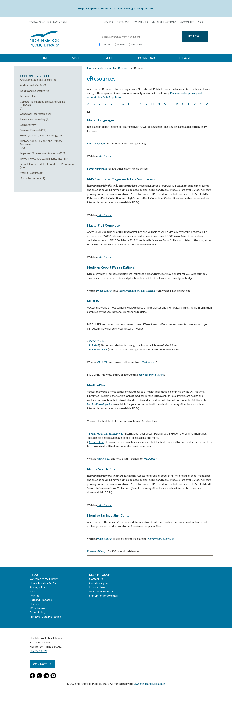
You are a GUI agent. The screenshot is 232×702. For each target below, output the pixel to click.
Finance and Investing (33, 119)
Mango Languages (100, 120)
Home (91, 68)
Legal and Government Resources (40, 153)
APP (200, 22)
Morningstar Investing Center (109, 515)
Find (99, 68)
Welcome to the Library (44, 578)
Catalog (123, 22)
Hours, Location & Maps (44, 583)
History (34, 604)
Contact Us (96, 578)
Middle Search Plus (101, 469)
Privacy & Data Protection (45, 616)
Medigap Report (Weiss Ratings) (111, 267)
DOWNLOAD (146, 58)
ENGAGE (184, 58)
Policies (34, 595)
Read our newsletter (101, 591)
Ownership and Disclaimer (149, 683)
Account (187, 22)
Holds (108, 22)
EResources (123, 68)
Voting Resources (30, 172)
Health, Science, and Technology (39, 135)
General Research (30, 130)
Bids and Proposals (41, 599)
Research (109, 68)
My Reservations (164, 22)
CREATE (108, 58)
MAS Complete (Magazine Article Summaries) (121, 179)
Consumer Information (33, 113)
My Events (140, 22)
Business (25, 96)
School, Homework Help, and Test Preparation (47, 163)
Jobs (32, 591)
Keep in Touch (99, 574)
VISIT (75, 58)
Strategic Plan (38, 587)
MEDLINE (94, 301)
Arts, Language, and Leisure (36, 79)
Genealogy (26, 124)
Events (121, 44)
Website (136, 44)
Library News (97, 587)
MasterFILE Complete (103, 225)
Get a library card (99, 583)
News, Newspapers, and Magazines (41, 158)
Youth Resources (30, 178)
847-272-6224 (38, 650)
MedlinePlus (96, 385)
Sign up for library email (103, 595)
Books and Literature (32, 90)
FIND (45, 58)
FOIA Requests (39, 608)
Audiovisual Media (31, 85)
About (35, 574)
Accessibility (37, 612)
